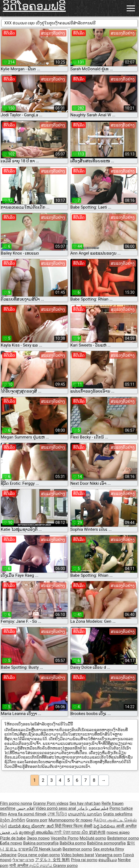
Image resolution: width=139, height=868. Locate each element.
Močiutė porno (93, 838)
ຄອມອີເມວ (107, 859)
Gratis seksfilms (117, 814)
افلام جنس (25, 808)
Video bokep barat (77, 854)
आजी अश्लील (126, 826)
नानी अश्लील (19, 865)
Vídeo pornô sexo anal (55, 808)
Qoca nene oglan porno (39, 854)
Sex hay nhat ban (84, 803)
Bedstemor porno (123, 838)
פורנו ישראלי (23, 859)
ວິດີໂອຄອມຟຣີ (34, 6)
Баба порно (11, 843)
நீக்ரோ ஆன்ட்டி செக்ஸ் (115, 820)
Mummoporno (62, 820)
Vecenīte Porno (64, 838)
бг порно (84, 820)
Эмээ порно (38, 838)
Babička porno (72, 843)
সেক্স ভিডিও (57, 814)
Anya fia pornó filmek (27, 814)
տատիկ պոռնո (85, 814)
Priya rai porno (84, 859)
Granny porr (36, 820)
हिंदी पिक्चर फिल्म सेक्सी (73, 826)
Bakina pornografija (40, 843)
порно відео (118, 832)
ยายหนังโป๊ (28, 849)
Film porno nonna (16, 803)
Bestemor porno (77, 849)
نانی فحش (9, 832)
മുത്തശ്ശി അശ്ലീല (36, 832)
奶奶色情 (97, 832)
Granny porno (65, 865)
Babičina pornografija (106, 843)
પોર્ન (3, 826)
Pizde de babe (13, 838)
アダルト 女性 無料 (52, 859)
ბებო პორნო (12, 820)
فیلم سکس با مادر (92, 808)
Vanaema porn (108, 854)
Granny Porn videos (50, 803)
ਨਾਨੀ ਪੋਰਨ (62, 832)
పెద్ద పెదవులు (104, 826)
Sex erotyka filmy (108, 849)
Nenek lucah (50, 849)
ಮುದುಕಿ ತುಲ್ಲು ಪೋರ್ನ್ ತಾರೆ (31, 826)
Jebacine (8, 854)
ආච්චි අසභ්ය (41, 865)
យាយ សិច (80, 832)
